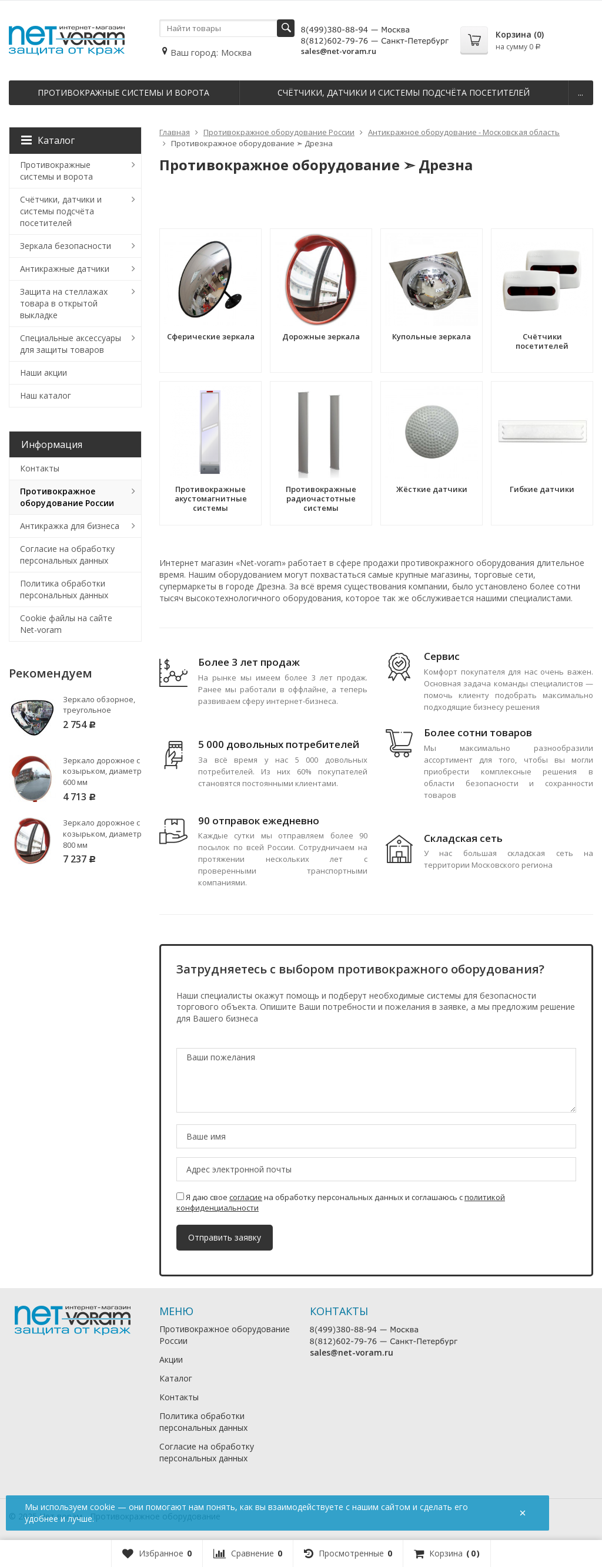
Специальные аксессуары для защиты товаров (70, 343)
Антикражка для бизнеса (69, 525)
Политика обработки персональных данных (64, 589)
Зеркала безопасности (65, 245)
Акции (171, 1359)
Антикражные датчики (64, 268)
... (580, 92)
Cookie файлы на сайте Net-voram (66, 623)
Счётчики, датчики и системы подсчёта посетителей (403, 92)
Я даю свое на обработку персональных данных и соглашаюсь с (340, 1202)
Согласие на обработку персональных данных (67, 554)
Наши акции (43, 372)
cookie (102, 1506)
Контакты (39, 468)
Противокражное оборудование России (67, 497)
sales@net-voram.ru (338, 51)
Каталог (48, 140)
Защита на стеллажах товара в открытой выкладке (64, 303)
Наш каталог (45, 395)
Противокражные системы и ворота (123, 92)
